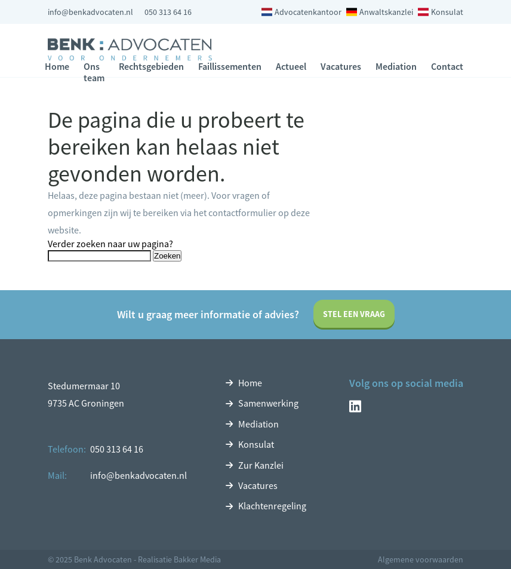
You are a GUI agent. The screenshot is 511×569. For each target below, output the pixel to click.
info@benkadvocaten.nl (90, 12)
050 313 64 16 (168, 12)
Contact (447, 66)
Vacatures (341, 66)
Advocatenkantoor (308, 12)
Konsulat (447, 12)
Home (57, 66)
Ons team (94, 72)
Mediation (396, 66)
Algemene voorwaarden (420, 559)
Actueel (291, 66)
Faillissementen (229, 66)
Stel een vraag (354, 314)
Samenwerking (268, 403)
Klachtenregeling (272, 505)
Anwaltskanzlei (386, 12)
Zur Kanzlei (261, 465)
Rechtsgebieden (151, 66)
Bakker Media (197, 559)
